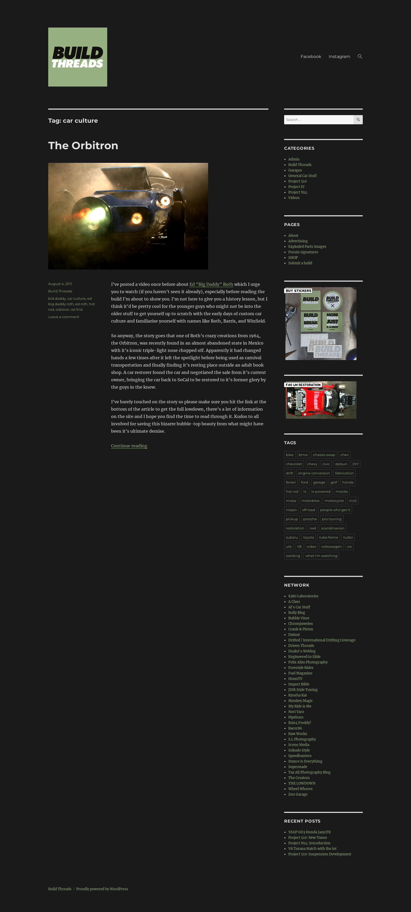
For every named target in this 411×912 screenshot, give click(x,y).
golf (334, 482)
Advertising (298, 241)
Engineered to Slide (304, 657)
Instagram (339, 56)
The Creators (299, 778)
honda (348, 482)
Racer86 (295, 728)
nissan (291, 510)
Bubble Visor (299, 618)
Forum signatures (303, 252)
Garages (295, 170)
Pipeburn (296, 717)
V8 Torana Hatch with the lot (312, 848)
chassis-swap (324, 455)
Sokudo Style (299, 750)
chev (344, 455)
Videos (294, 198)
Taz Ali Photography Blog (309, 772)
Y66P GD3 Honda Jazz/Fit (309, 832)
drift (289, 473)
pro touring (332, 519)
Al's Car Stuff (299, 607)
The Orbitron (83, 145)
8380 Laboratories (303, 596)
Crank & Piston (300, 629)
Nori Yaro (296, 712)
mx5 (352, 500)
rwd (313, 528)
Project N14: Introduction (309, 843)
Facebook (311, 56)
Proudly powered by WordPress (102, 889)
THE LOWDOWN (301, 783)
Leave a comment (63, 317)
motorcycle (334, 500)
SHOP (293, 257)
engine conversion (314, 473)
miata (291, 500)
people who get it (335, 510)
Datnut (294, 634)
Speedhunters (300, 756)
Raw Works (297, 734)
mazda (342, 491)
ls (305, 491)
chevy (312, 464)
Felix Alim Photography (308, 662)
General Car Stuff (302, 176)
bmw (303, 455)
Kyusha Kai (297, 695)
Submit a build (300, 263)
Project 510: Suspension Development (319, 854)
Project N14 (297, 192)
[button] (360, 57)
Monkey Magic (300, 701)
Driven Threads (301, 645)
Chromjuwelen (300, 623)
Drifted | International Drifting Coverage (321, 640)
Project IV (296, 187)
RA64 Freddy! (299, 723)
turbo (348, 537)
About (293, 235)
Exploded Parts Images (307, 246)
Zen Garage (297, 794)
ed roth (81, 304)
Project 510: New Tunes (307, 837)
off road (308, 510)
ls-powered (321, 491)
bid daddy (57, 298)
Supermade (297, 767)
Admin (294, 159)
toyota (308, 537)
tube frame (328, 537)
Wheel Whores (300, 789)
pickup (292, 519)
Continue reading (129, 445)
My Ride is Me (299, 706)
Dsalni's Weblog (302, 651)
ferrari (291, 482)
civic (326, 464)
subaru (292, 537)
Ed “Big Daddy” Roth (211, 284)
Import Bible (298, 684)
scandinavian (332, 528)
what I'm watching (321, 556)
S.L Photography (302, 739)
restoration (295, 528)
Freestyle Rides (300, 668)
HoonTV (295, 679)
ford (304, 482)
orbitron (62, 309)
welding (293, 556)
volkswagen (331, 546)
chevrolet (294, 464)
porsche (310, 519)
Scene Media (298, 745)
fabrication (344, 473)
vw (349, 546)
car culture (76, 298)
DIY (356, 464)
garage (319, 482)
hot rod (292, 491)
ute (289, 546)
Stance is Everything (305, 761)
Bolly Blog (296, 612)
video (311, 546)
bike (290, 455)
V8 (299, 546)
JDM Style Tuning (303, 690)
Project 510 (297, 181)
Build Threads (60, 291)
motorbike (310, 500)
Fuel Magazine (300, 673)
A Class (294, 601)
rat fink (77, 309)
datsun (341, 464)
